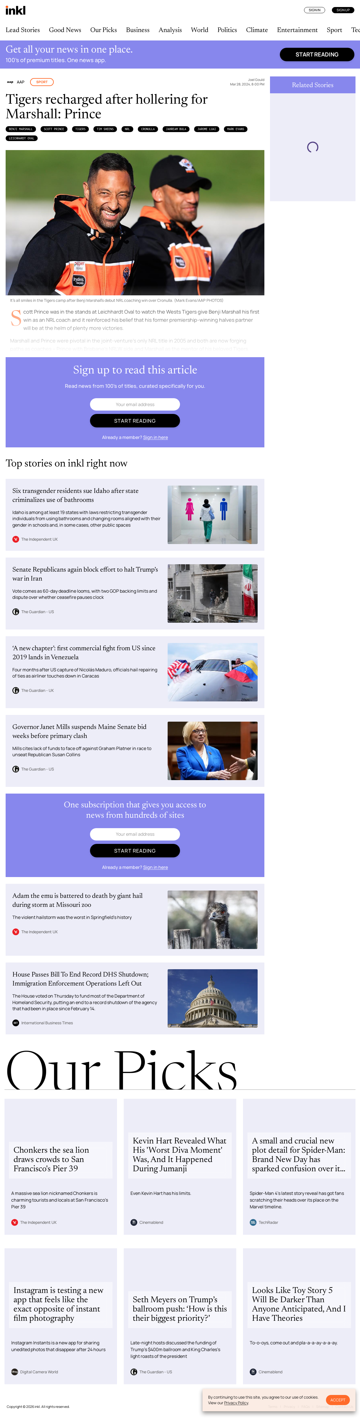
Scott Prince (54, 129)
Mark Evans (235, 129)
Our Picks (103, 30)
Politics (227, 30)
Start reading (317, 54)
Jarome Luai (206, 129)
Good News (65, 30)
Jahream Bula (176, 129)
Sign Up (343, 10)
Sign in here (155, 437)
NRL (127, 129)
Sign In (314, 10)
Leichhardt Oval (21, 138)
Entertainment (297, 30)
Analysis (170, 30)
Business (138, 30)
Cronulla (148, 129)
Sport (334, 30)
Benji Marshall (21, 129)
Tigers (80, 129)
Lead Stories (23, 30)
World (199, 30)
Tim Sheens (105, 129)
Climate (257, 30)
